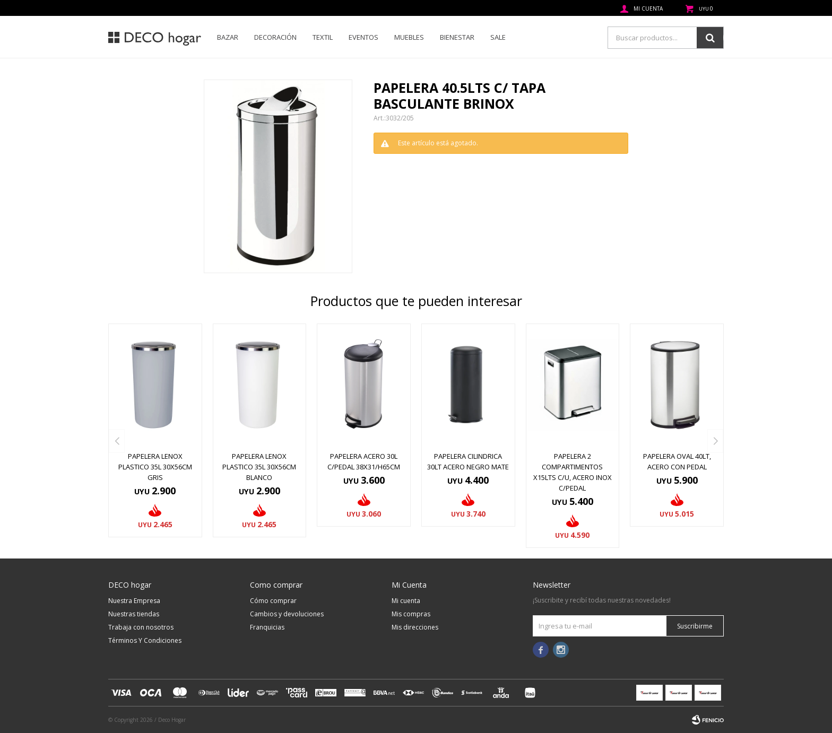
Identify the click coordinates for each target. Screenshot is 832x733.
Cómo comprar (273, 600)
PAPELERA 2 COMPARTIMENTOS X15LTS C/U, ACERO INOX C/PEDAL (572, 472)
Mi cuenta (406, 600)
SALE (498, 37)
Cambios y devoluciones (287, 613)
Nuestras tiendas (133, 613)
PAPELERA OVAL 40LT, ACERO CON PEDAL (677, 461)
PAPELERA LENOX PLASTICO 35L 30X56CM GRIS (155, 466)
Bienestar (457, 37)
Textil (323, 37)
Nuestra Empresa (134, 600)
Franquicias (267, 627)
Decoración (275, 37)
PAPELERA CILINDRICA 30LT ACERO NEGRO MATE (468, 461)
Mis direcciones (415, 627)
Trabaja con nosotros (141, 627)
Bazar (227, 37)
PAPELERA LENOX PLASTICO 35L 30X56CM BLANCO (259, 466)
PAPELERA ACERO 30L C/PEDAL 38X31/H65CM (363, 461)
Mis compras (411, 613)
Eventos (363, 37)
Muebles (409, 37)
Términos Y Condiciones (144, 640)
